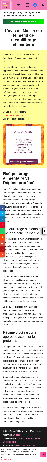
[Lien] (6, 5)
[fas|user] (43, 5)
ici (28, 119)
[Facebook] (35, 5)
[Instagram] (27, 5)
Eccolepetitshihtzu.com (25, 445)
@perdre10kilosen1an (13, 115)
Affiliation (16, 435)
